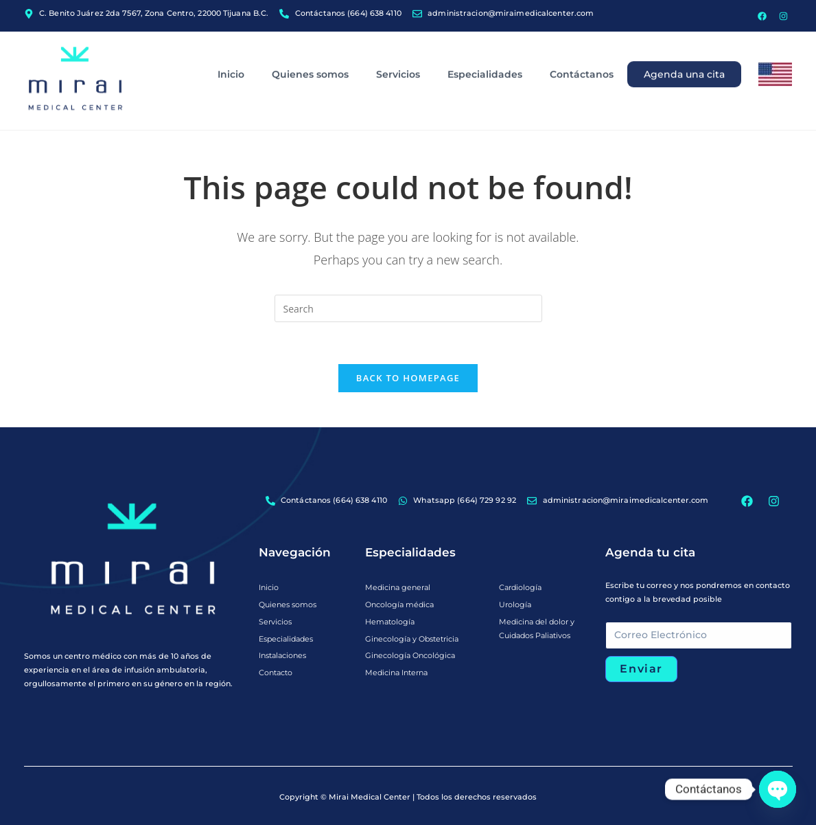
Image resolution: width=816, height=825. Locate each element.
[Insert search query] (408, 308)
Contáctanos (582, 45)
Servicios (398, 45)
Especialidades (484, 45)
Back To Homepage (408, 378)
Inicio (231, 45)
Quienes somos (310, 45)
